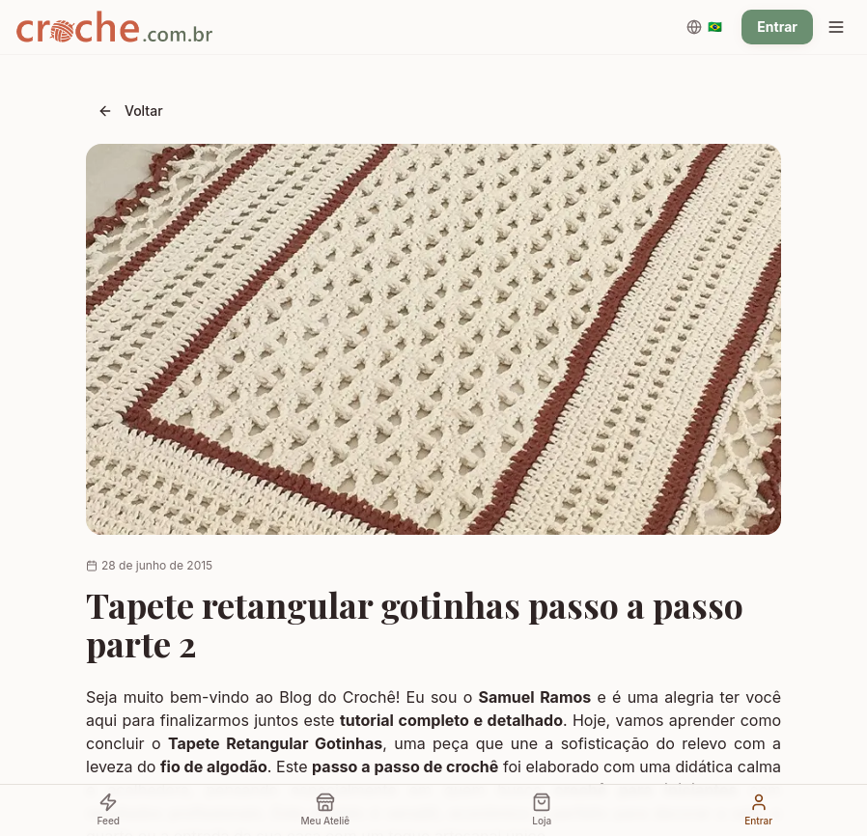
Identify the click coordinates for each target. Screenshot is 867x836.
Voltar (130, 110)
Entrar (777, 26)
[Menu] (836, 27)
